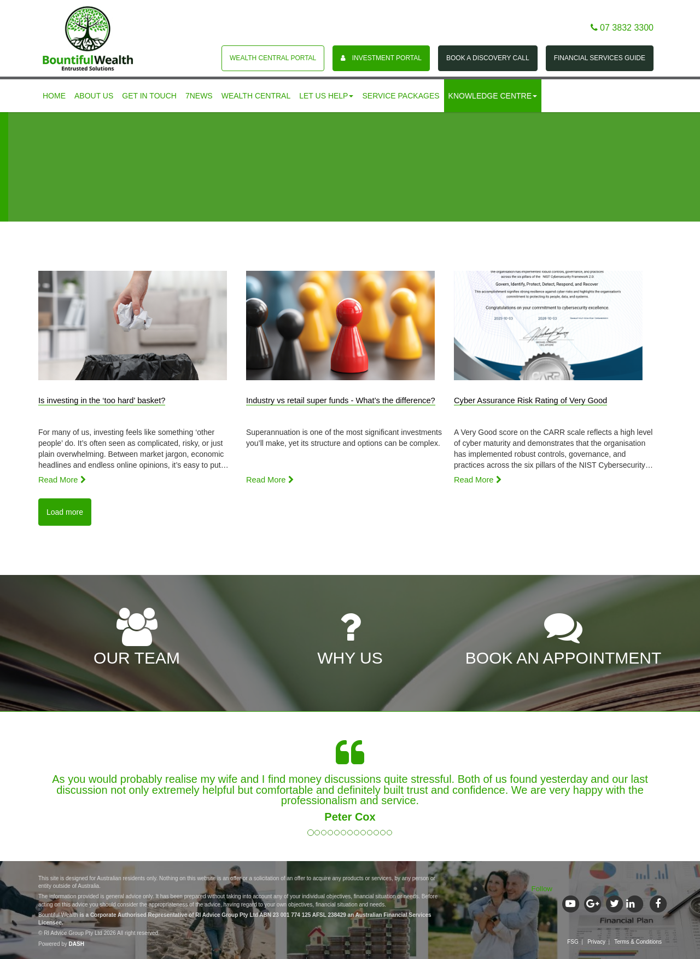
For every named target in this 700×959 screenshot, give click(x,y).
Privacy (596, 942)
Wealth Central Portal (273, 58)
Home (54, 95)
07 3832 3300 (622, 27)
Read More (62, 479)
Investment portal (381, 58)
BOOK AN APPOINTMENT (563, 637)
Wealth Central (256, 95)
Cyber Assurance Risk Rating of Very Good (530, 400)
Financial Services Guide (599, 58)
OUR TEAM (137, 637)
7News (199, 95)
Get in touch (149, 95)
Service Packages (400, 95)
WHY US (349, 637)
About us (93, 95)
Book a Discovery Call (487, 58)
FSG (573, 942)
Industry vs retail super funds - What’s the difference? (340, 400)
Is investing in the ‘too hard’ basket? (101, 400)
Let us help (326, 95)
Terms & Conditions (638, 942)
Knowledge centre (492, 95)
